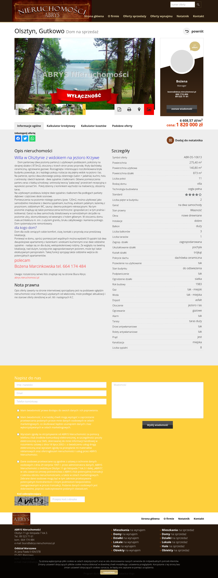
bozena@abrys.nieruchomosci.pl (182, 92)
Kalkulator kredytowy (61, 126)
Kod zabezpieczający (29, 493)
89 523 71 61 (181, 96)
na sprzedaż (178, 530)
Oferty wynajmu (161, 16)
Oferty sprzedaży (134, 16)
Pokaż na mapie (139, 109)
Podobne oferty (122, 126)
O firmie (113, 16)
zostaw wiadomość (181, 108)
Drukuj (129, 109)
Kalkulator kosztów (93, 126)
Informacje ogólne (29, 126)
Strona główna (94, 16)
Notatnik (183, 16)
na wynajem (129, 530)
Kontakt (198, 16)
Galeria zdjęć (149, 109)
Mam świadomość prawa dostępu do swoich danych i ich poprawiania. (57, 410)
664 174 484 (182, 94)
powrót (197, 31)
